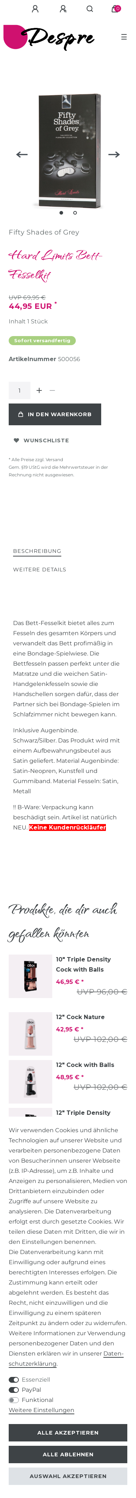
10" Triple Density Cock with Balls (83, 964)
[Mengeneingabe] (19, 390)
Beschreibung (37, 551)
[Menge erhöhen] (39, 390)
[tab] (37, 551)
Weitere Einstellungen (41, 1410)
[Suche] (90, 9)
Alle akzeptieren (68, 1432)
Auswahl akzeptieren (68, 1476)
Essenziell (36, 1379)
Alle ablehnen (68, 1454)
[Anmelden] (36, 9)
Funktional (37, 1399)
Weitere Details (39, 569)
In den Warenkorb (55, 414)
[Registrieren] (64, 9)
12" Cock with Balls (85, 1065)
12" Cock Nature (80, 1017)
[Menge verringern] (52, 390)
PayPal (31, 1389)
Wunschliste (41, 440)
